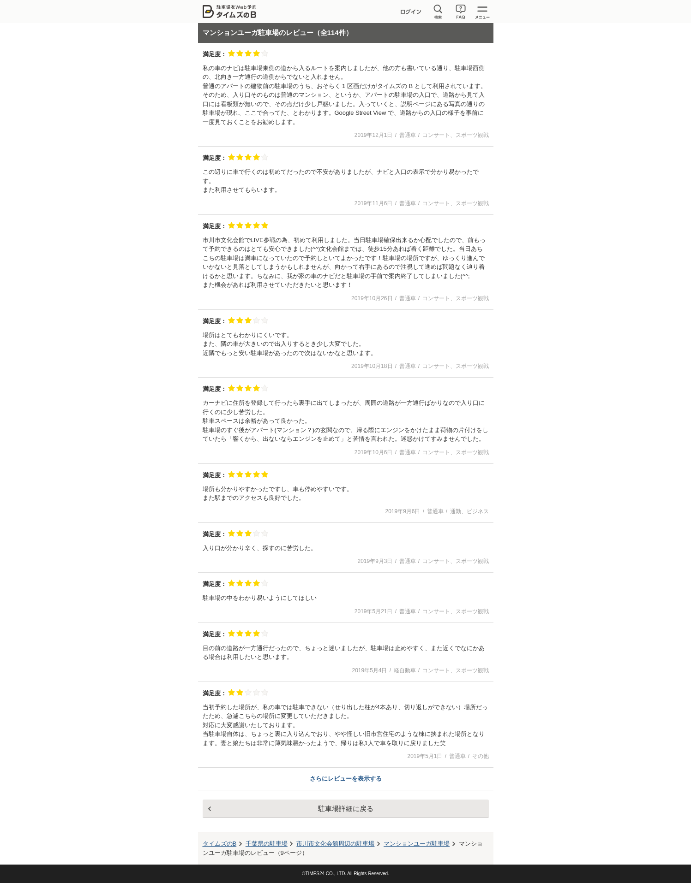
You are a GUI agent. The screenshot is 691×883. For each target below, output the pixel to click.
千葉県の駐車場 (267, 843)
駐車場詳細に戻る (345, 808)
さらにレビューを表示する (346, 778)
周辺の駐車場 (335, 843)
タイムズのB (220, 843)
